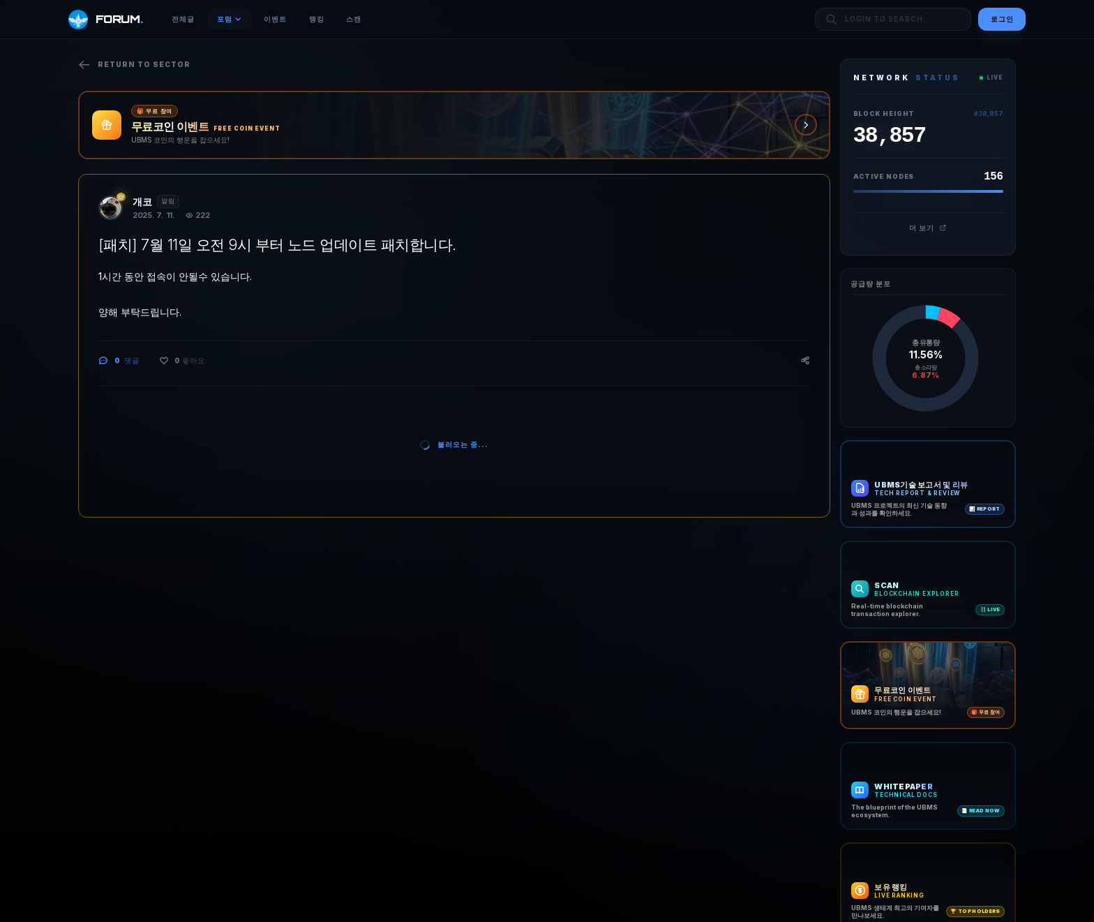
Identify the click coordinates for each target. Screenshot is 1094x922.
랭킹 (316, 19)
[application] (925, 358)
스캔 (353, 19)
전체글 (183, 19)
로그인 (1002, 19)
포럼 (229, 19)
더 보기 (928, 228)
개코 (142, 201)
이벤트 (275, 19)
